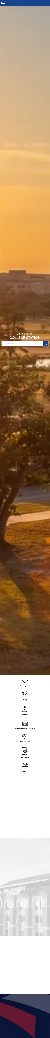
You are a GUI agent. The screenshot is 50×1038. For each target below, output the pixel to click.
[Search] (45, 343)
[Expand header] (47, 3)
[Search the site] (25, 343)
